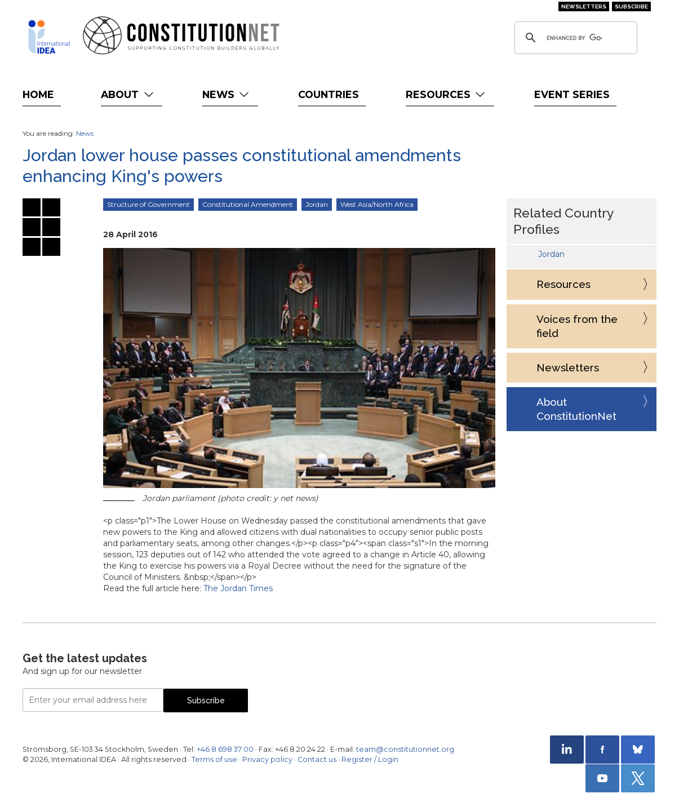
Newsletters (583, 6)
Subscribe (631, 6)
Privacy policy (267, 759)
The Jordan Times (238, 588)
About (128, 94)
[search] (574, 38)
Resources (446, 94)
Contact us (317, 759)
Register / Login (369, 759)
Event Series (572, 94)
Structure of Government (148, 204)
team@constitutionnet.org (405, 749)
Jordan (316, 204)
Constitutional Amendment (247, 204)
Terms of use (214, 759)
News (226, 94)
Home (38, 94)
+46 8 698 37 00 (225, 749)
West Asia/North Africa (377, 204)
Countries (328, 94)
